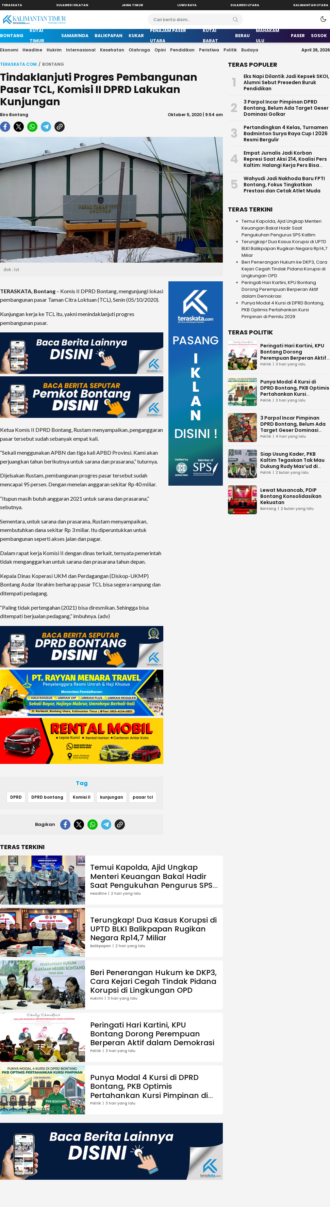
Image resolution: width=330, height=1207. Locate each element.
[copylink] (59, 127)
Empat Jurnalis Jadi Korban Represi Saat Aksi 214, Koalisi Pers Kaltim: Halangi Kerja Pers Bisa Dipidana (285, 162)
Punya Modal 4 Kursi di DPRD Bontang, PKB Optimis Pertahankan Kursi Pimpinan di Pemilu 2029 (149, 1091)
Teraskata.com (18, 64)
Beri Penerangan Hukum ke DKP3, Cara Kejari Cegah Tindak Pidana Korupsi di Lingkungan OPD (153, 981)
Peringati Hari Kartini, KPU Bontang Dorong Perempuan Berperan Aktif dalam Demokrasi (152, 1034)
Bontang (53, 64)
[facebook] (5, 127)
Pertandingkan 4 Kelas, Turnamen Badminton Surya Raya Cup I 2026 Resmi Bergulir (286, 133)
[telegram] (46, 127)
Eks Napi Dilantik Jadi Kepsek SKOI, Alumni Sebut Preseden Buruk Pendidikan (286, 82)
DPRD (16, 797)
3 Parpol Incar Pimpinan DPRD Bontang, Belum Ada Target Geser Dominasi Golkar (286, 107)
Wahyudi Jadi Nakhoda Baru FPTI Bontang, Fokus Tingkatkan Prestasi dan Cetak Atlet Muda (284, 184)
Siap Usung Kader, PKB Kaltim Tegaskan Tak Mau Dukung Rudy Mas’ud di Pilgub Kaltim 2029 (292, 463)
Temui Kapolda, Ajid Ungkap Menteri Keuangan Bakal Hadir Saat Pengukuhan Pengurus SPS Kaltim (151, 880)
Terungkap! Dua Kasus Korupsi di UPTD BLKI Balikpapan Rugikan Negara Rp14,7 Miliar (153, 929)
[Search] (235, 19)
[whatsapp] (32, 127)
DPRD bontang (47, 797)
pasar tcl (143, 797)
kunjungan (111, 797)
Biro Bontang (14, 114)
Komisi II (81, 797)
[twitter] (19, 127)
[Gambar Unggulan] (111, 200)
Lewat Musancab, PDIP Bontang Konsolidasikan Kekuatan (290, 496)
